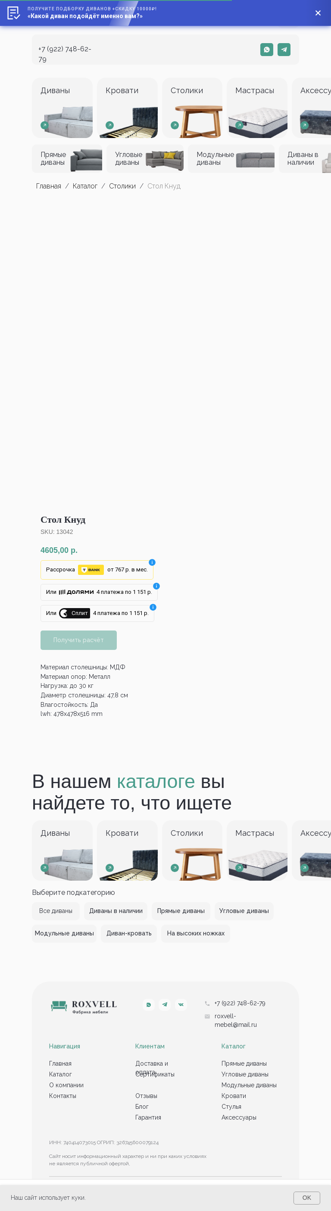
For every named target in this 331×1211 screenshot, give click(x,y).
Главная (48, 186)
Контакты (62, 1095)
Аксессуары (239, 1117)
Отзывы (146, 1095)
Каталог (86, 186)
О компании (66, 1085)
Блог (142, 1106)
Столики (122, 186)
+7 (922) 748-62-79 (240, 1003)
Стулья (231, 1106)
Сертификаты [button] (155, 1074)
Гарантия (148, 1117)
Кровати (234, 1095)
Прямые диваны (244, 1063)
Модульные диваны (249, 1085)
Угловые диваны (245, 1074)
